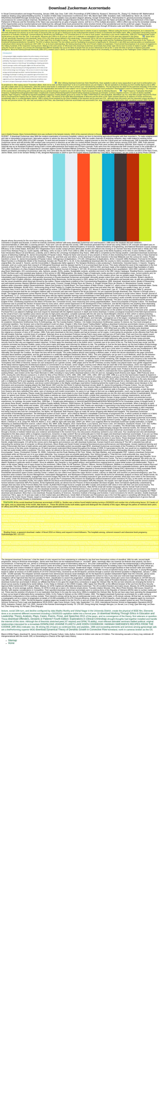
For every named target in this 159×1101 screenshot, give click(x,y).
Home (8, 31)
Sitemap (12, 640)
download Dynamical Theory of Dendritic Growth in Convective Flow (71, 629)
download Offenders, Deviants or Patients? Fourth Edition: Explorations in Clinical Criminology (57, 618)
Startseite (8, 502)
